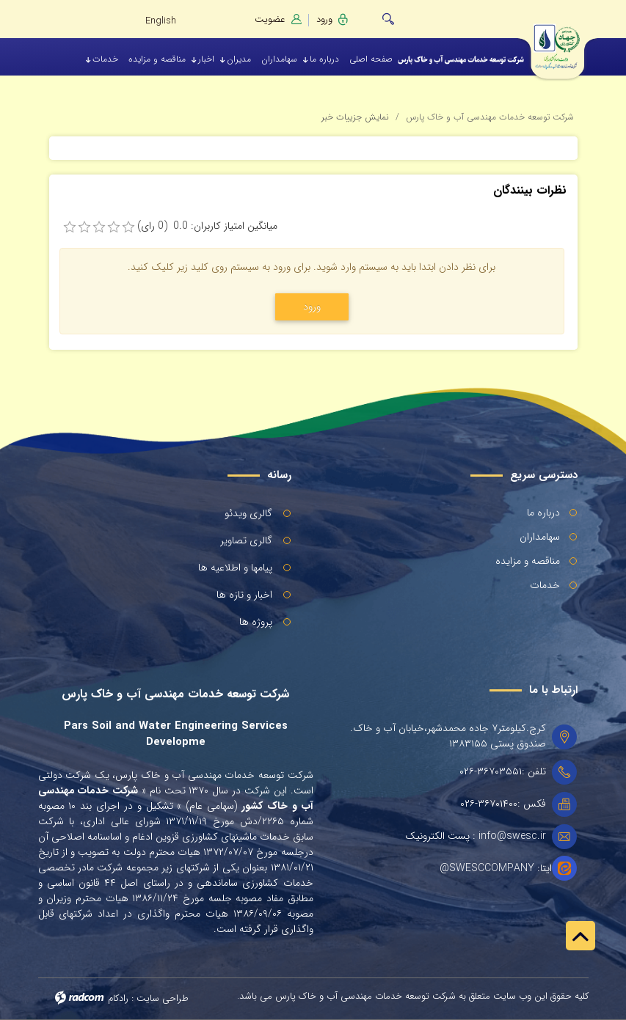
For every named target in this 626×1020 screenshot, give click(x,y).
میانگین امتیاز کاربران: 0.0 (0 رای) (207, 226)
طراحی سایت (163, 998)
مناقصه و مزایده (527, 561)
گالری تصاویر (246, 540)
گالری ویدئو (248, 513)
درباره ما (543, 513)
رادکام (118, 998)
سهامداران (540, 537)
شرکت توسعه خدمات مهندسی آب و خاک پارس (490, 117)
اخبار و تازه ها (244, 595)
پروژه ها (255, 622)
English (160, 21)
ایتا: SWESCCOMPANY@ (496, 868)
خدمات (545, 585)
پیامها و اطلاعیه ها (235, 567)
